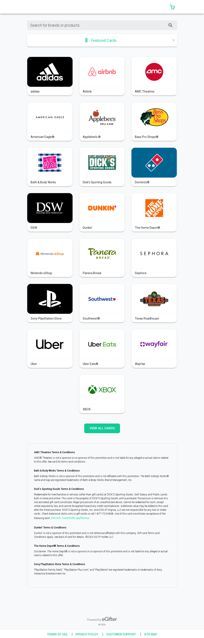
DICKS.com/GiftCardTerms (70, 518)
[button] (172, 7)
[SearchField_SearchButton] (170, 25)
